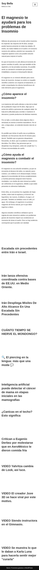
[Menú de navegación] (35, 4)
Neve (8, 568)
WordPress (29, 568)
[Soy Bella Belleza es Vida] (7, 4)
